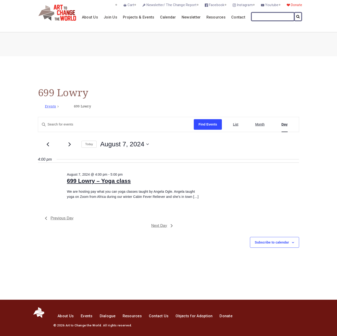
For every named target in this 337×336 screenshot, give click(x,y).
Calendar (168, 17)
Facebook (216, 5)
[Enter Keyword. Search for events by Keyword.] (116, 124)
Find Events (207, 124)
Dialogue (108, 316)
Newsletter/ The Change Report (171, 5)
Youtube (271, 5)
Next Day (162, 226)
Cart (131, 5)
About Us (90, 17)
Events (50, 106)
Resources (216, 17)
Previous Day (59, 218)
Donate (296, 5)
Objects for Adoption (194, 316)
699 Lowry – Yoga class (99, 181)
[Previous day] (48, 144)
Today (89, 144)
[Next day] (69, 144)
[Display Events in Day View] (285, 124)
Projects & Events (138, 17)
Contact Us (159, 316)
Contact (238, 17)
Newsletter (191, 17)
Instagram (245, 5)
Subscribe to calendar (272, 242)
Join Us (110, 17)
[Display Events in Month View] (259, 124)
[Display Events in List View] (235, 124)
